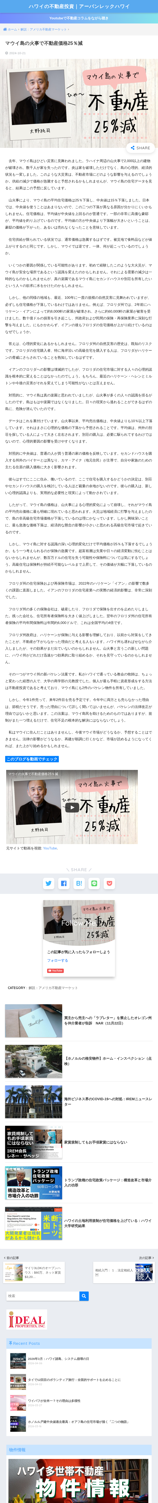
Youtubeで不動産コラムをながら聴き (79, 18)
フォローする (57, 960)
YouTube (50, 848)
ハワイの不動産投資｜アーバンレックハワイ (79, 6)
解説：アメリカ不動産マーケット (53, 988)
